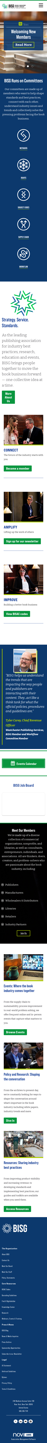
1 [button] (15, 66)
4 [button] (28, 66)
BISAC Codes (6, 1289)
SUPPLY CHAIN (23, 236)
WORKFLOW (23, 266)
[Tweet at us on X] (16, 1421)
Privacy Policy (7, 1383)
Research (5, 1313)
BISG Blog (5, 1330)
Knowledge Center (8, 1307)
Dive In (10, 1120)
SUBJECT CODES (23, 207)
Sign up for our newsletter (22, 541)
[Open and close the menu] (35, 5)
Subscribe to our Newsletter (12, 1354)
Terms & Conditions (8, 1389)
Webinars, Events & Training (12, 1318)
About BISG (5, 1254)
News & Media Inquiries (10, 1336)
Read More (23, 45)
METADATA (23, 148)
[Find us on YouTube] (26, 1421)
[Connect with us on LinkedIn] (21, 1421)
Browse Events (15, 1032)
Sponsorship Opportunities (11, 1348)
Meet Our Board (7, 1266)
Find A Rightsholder (8, 1301)
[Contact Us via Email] (31, 1421)
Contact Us (5, 1260)
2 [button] (19, 66)
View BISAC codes (17, 614)
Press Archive (6, 1342)
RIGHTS (23, 177)
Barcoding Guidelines (9, 1295)
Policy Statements (8, 1278)
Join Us (23, 933)
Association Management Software (23, 1436)
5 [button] (32, 66)
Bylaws (4, 1377)
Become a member (17, 468)
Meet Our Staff (7, 1272)
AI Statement (6, 1365)
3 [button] (23, 66)
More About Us (8, 397)
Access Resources (17, 1209)
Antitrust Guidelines (9, 1371)
